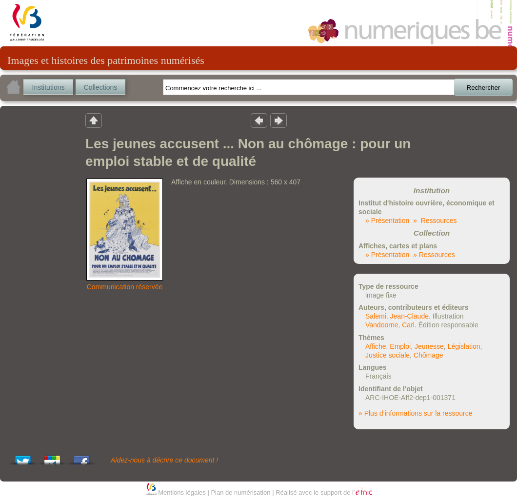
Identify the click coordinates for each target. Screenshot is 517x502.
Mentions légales (182, 492)
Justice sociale (387, 355)
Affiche (375, 346)
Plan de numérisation (240, 492)
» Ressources (435, 220)
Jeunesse (429, 346)
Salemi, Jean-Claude (397, 316)
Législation (464, 346)
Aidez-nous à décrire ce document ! (164, 460)
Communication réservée (125, 287)
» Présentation (387, 220)
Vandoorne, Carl (390, 325)
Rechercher (483, 87)
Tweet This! (23, 457)
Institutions (48, 87)
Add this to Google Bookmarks (52, 457)
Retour (93, 120)
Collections (100, 87)
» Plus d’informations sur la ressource (415, 413)
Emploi (400, 346)
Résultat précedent (259, 120)
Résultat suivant (278, 120)
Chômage (428, 355)
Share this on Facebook (81, 457)
